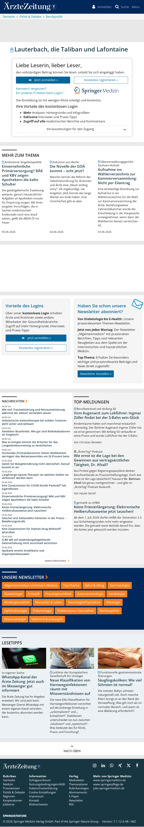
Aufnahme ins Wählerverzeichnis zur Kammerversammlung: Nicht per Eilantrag (117, 176)
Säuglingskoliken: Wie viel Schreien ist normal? (120, 683)
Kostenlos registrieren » (101, 80)
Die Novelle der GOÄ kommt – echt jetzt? (67, 169)
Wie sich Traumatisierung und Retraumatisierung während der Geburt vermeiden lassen (33, 411)
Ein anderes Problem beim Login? (39, 93)
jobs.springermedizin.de (108, 789)
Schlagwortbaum (40, 781)
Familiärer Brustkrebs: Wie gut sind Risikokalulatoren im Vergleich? (36, 433)
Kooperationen (12, 801)
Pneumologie (42, 611)
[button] (135, 7)
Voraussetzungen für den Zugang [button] (86, 129)
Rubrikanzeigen (79, 789)
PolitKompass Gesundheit (75, 611)
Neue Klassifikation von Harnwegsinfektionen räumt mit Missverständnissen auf (70, 687)
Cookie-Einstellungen (42, 793)
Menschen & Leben (48, 603)
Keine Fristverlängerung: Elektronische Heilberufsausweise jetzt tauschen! (26, 509)
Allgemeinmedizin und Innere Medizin (31, 586)
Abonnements (78, 793)
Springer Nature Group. (84, 822)
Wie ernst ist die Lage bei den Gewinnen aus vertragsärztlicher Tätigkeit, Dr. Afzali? (102, 461)
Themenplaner (78, 784)
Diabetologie (13, 594)
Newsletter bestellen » (95, 374)
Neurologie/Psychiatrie (84, 603)
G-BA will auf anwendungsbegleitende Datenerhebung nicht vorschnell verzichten (29, 541)
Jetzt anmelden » (43, 80)
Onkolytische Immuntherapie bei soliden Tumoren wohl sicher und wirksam (34, 422)
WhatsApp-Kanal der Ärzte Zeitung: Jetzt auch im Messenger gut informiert (23, 684)
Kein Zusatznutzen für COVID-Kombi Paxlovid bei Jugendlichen (34, 487)
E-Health (34, 594)
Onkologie (113, 603)
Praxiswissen (11, 789)
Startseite (9, 781)
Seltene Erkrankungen (47, 619)
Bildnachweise (38, 805)
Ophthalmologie (15, 611)
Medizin (8, 784)
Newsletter (76, 801)
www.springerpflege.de (108, 784)
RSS (71, 805)
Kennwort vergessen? (31, 89)
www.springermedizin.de (109, 781)
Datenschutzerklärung (43, 789)
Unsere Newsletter (23, 577)
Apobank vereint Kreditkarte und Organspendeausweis (23, 552)
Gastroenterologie (90, 594)
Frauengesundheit (58, 594)
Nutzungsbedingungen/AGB (47, 784)
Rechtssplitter (109, 611)
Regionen (9, 796)
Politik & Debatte (14, 793)
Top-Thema (71, 586)
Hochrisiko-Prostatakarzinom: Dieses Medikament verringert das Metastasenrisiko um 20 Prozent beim (35, 455)
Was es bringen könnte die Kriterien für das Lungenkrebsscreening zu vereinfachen (30, 444)
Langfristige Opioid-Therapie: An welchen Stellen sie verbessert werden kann (35, 476)
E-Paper (74, 796)
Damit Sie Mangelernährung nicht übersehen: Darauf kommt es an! (36, 465)
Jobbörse (8, 805)
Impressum (36, 796)
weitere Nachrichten (57, 561)
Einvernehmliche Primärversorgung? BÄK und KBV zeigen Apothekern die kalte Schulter (22, 175)
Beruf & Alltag (94, 586)
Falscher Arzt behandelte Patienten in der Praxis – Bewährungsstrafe (34, 520)
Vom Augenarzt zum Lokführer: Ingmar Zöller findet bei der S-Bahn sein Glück (107, 415)
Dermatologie (119, 586)
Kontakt (34, 801)
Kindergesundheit (17, 603)
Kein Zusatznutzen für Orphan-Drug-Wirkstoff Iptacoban (31, 531)
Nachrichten (13, 401)
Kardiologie (117, 594)
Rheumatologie (15, 619)
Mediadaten (76, 781)
